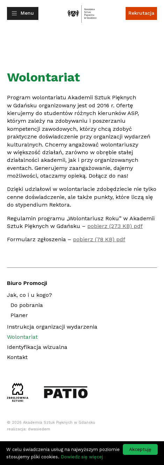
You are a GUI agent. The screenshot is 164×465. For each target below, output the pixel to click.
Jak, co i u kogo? (29, 295)
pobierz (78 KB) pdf (99, 239)
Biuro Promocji (27, 283)
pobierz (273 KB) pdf (115, 226)
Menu (27, 13)
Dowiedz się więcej (82, 456)
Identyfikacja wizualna (37, 347)
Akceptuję (140, 449)
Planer (19, 316)
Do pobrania (26, 305)
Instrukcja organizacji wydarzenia (52, 326)
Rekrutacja (141, 13)
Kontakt (17, 357)
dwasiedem (39, 429)
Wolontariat (22, 337)
